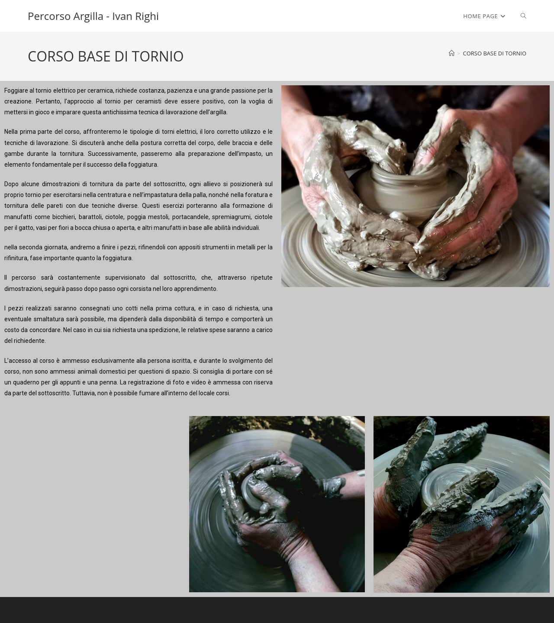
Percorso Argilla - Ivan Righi (93, 16)
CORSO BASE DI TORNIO (494, 53)
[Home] (451, 53)
